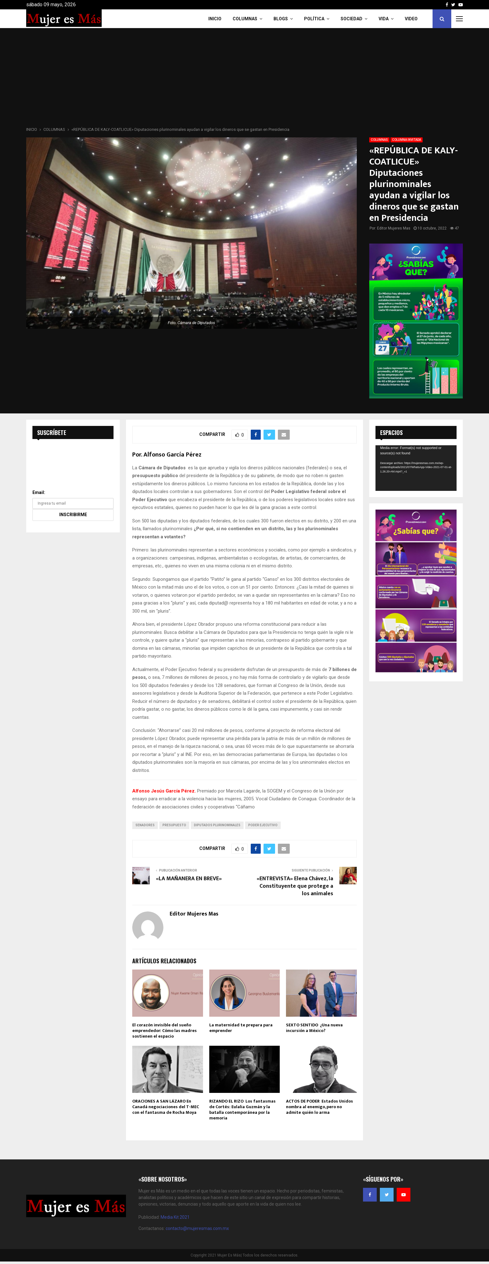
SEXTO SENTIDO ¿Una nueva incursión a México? (314, 1027)
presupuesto (174, 825)
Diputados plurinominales (217, 825)
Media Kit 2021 (175, 1217)
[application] (416, 468)
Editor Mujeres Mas (393, 228)
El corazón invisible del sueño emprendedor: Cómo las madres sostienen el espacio (164, 1030)
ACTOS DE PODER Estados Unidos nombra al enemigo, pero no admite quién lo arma (319, 1107)
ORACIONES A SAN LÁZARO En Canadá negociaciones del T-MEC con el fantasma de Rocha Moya (165, 1107)
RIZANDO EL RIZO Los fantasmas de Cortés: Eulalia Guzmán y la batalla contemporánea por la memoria (242, 1110)
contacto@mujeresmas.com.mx (197, 1228)
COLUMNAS (245, 18)
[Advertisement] (244, 79)
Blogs (281, 18)
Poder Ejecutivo (263, 825)
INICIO (214, 18)
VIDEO (411, 18)
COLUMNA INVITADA (406, 139)
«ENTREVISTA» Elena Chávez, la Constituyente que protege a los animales (295, 886)
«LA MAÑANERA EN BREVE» (189, 878)
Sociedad (351, 18)
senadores (145, 825)
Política (314, 18)
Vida (384, 18)
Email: (38, 492)
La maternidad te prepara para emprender (241, 1027)
